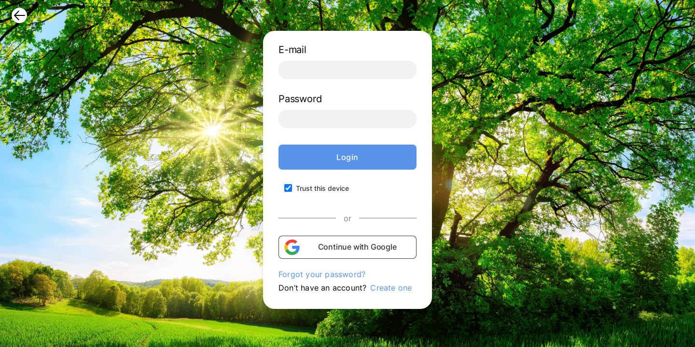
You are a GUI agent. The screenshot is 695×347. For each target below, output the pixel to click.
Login (347, 157)
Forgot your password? (321, 274)
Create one (391, 288)
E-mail (292, 49)
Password (299, 99)
